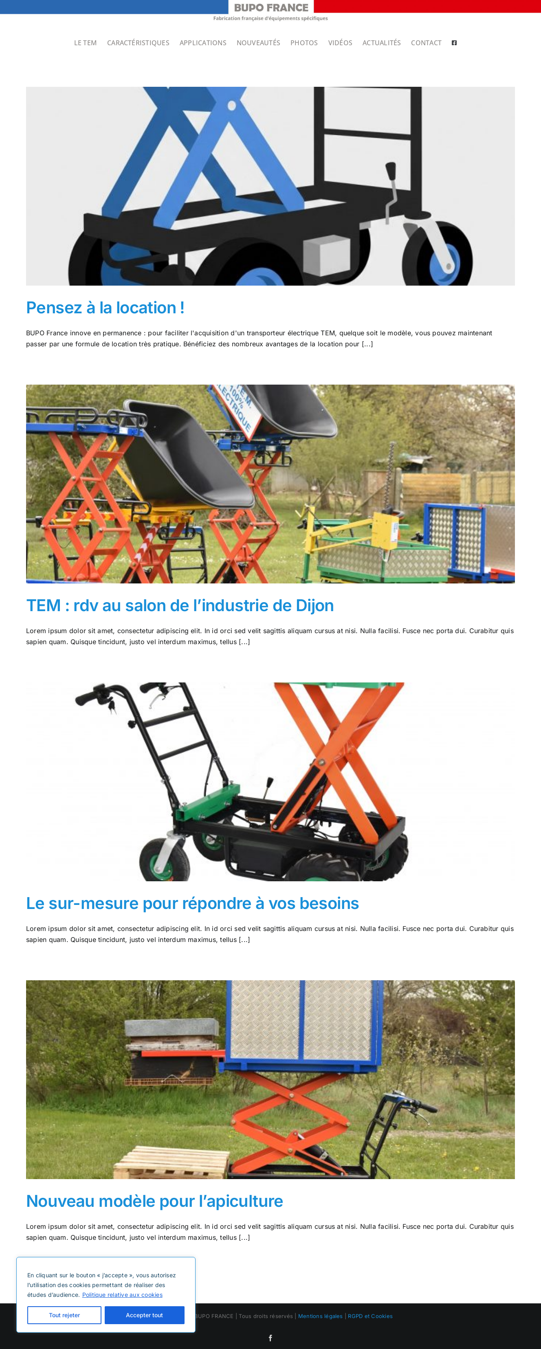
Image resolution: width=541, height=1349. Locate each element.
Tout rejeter (64, 1315)
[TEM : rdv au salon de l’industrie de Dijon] (270, 484)
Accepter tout (144, 1315)
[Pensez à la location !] (270, 186)
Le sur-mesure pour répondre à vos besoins (192, 903)
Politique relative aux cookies (122, 1294)
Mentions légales (320, 1316)
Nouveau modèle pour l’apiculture (155, 1201)
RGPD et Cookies (370, 1316)
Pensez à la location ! (105, 307)
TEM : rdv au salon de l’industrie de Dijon (180, 605)
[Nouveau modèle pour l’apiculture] (270, 1079)
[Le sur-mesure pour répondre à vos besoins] (270, 781)
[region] (106, 1295)
